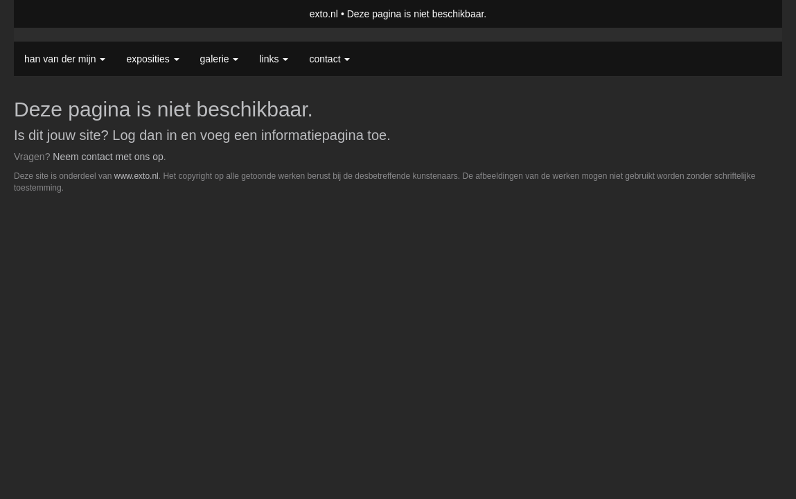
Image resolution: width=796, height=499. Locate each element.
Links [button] (273, 58)
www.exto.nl (136, 176)
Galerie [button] (219, 58)
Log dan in (144, 135)
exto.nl (324, 13)
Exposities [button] (152, 58)
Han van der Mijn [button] (64, 58)
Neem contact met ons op (108, 156)
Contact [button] (329, 58)
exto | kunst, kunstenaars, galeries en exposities (53, 14)
